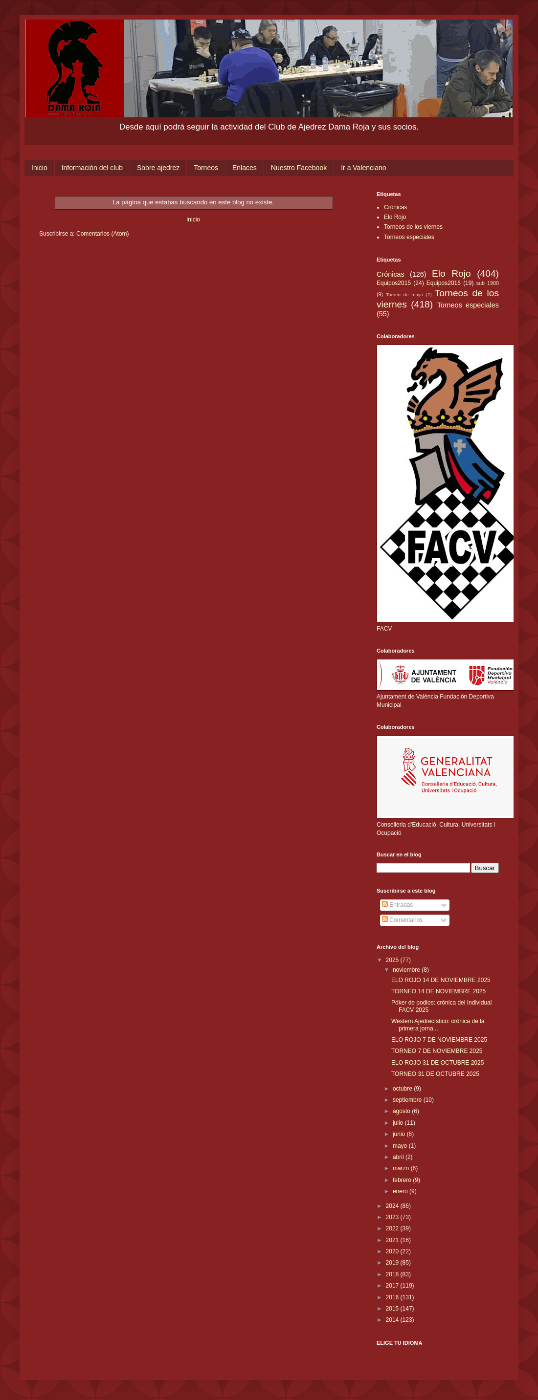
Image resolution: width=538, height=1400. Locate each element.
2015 (393, 1308)
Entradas (397, 904)
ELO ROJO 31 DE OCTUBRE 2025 (437, 1062)
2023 (393, 1217)
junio (400, 1134)
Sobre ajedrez (158, 168)
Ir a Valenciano (363, 168)
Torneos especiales (409, 237)
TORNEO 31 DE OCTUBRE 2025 (435, 1074)
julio (399, 1122)
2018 (393, 1274)
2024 (393, 1206)
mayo (401, 1145)
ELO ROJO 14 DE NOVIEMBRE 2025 (441, 980)
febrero (403, 1180)
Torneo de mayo (404, 294)
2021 (393, 1240)
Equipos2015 (394, 283)
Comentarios (402, 920)
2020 (393, 1251)
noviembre (407, 969)
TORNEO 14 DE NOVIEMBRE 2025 (438, 991)
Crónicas (395, 207)
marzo (402, 1168)
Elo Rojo (395, 217)
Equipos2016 (443, 283)
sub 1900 (487, 283)
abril (399, 1157)
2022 (393, 1228)
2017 (393, 1285)
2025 (393, 960)
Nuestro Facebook (299, 168)
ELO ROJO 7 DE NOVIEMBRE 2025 (439, 1039)
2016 (393, 1297)
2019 (393, 1262)
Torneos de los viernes (413, 226)
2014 (393, 1319)
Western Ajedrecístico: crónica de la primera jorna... (438, 1024)
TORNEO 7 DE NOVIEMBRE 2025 (437, 1051)
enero (401, 1191)
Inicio (39, 168)
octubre (403, 1088)
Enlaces (244, 168)
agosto (402, 1111)
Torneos (206, 168)
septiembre (408, 1099)
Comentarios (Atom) (102, 233)
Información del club (92, 168)
